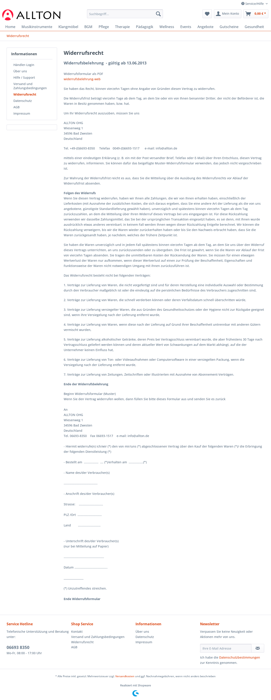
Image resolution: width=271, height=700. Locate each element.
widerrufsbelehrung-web (82, 79)
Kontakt (77, 631)
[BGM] (88, 27)
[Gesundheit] (254, 27)
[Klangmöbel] (68, 27)
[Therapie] (122, 27)
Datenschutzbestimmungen (239, 657)
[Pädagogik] (144, 27)
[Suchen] (158, 13)
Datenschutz (22, 101)
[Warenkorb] (255, 13)
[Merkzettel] (207, 13)
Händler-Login (23, 65)
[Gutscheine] (229, 27)
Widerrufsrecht (24, 94)
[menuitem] (125, 15)
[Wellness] (166, 27)
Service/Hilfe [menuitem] (253, 4)
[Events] (185, 27)
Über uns (20, 71)
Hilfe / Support (24, 77)
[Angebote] (205, 27)
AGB (16, 107)
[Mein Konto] (227, 13)
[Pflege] (104, 27)
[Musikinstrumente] (36, 27)
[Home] (10, 27)
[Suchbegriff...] (125, 13)
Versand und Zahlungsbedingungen (30, 86)
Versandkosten (124, 676)
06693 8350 (18, 647)
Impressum (21, 113)
